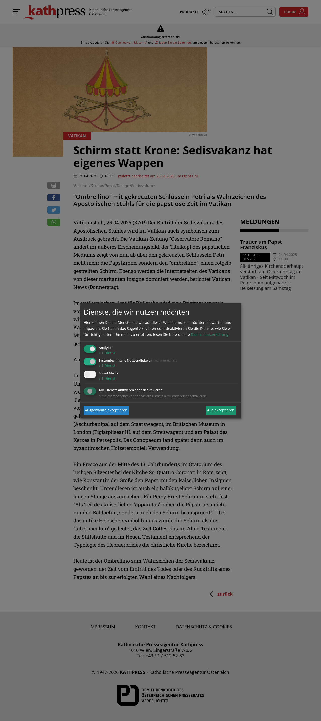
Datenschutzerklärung (209, 334)
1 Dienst (107, 353)
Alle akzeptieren (220, 410)
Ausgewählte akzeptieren (106, 410)
